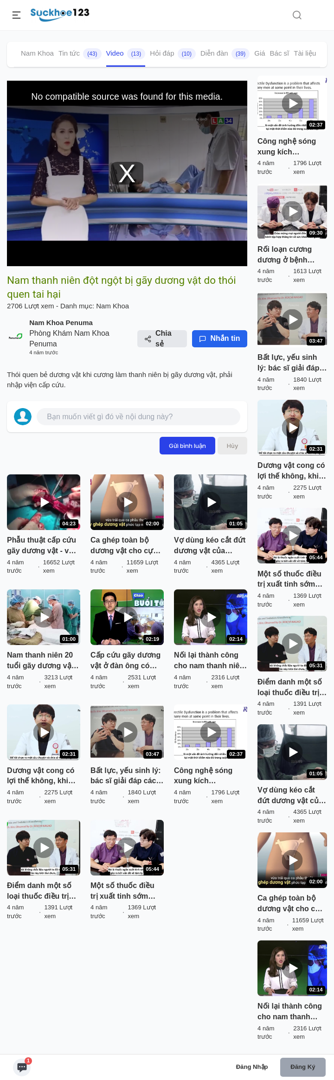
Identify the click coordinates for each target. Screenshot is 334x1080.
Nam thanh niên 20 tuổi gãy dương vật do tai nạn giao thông (40, 661)
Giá (259, 53)
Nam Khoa (37, 53)
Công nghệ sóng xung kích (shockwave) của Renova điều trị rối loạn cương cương (206, 777)
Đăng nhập (252, 1066)
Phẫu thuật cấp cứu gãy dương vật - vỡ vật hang (41, 546)
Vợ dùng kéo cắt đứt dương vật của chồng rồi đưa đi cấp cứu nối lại (209, 546)
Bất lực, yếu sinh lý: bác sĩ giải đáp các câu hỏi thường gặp (125, 777)
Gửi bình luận (187, 445)
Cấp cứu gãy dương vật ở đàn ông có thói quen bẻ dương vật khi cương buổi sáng (125, 661)
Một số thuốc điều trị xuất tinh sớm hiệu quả (122, 892)
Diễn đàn (225, 53)
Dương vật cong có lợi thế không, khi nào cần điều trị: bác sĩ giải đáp (43, 777)
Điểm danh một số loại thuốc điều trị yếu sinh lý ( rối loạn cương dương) (43, 892)
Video (126, 53)
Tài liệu (305, 53)
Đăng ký (302, 1066)
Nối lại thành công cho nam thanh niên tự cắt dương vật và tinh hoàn (209, 661)
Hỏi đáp (173, 53)
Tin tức (80, 53)
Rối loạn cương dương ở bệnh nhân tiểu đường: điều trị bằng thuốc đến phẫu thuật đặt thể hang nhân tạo (290, 255)
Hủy (232, 445)
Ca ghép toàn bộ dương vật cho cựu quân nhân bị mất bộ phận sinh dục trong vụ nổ (126, 546)
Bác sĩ (279, 53)
